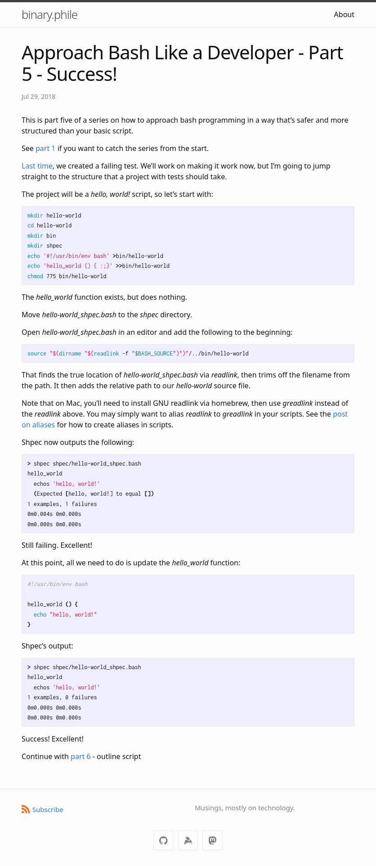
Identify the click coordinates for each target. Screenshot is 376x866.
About (344, 14)
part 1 (46, 148)
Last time (37, 166)
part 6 (81, 756)
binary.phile (49, 14)
